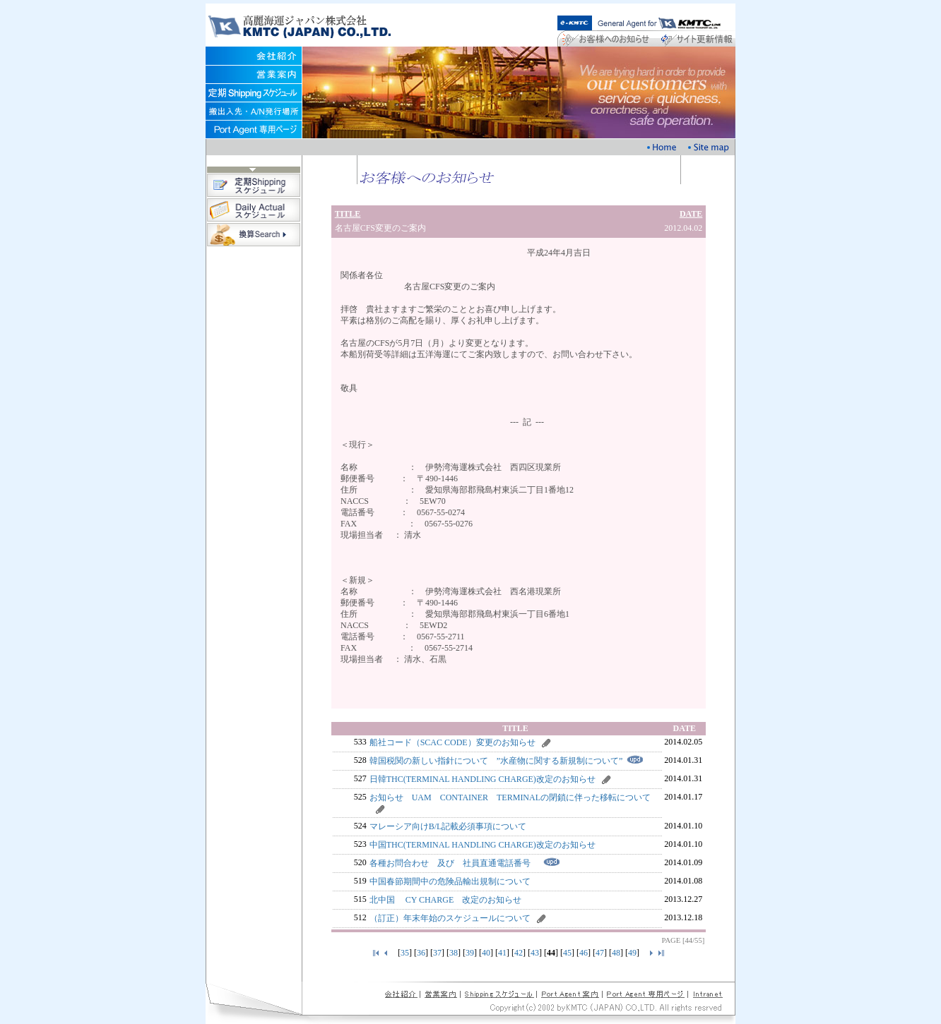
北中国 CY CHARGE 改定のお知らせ (445, 900)
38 (453, 953)
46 (583, 953)
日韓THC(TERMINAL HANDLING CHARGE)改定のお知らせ (482, 779)
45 (567, 953)
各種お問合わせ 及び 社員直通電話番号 (454, 863)
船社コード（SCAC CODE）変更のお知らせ (452, 742)
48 (616, 953)
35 (405, 953)
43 (535, 953)
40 (486, 953)
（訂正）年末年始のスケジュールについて (450, 918)
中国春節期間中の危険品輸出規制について (450, 881)
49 (632, 953)
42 (518, 953)
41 (502, 953)
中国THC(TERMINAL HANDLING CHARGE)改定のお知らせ (482, 845)
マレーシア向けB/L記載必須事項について (448, 826)
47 (600, 953)
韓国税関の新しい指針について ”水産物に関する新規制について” (496, 761)
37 (437, 953)
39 (470, 953)
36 (421, 953)
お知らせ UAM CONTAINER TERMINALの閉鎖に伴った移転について (514, 797)
